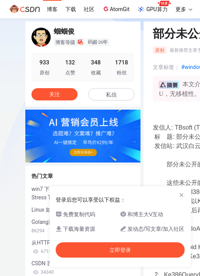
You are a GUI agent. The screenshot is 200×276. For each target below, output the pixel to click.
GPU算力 (153, 7)
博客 (52, 9)
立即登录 (120, 250)
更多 (183, 9)
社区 (89, 9)
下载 (70, 9)
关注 (54, 94)
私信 (111, 95)
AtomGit (115, 8)
